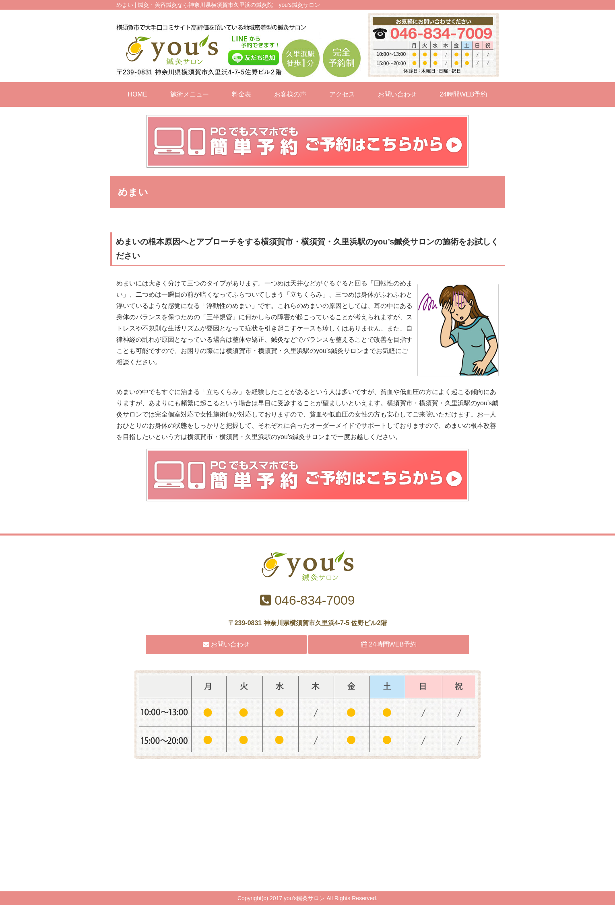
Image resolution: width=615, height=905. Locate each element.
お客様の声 (290, 94)
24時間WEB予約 (463, 94)
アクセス (342, 94)
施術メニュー (189, 94)
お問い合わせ (397, 94)
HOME (137, 94)
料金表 (241, 94)
